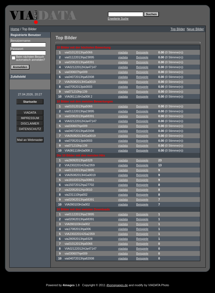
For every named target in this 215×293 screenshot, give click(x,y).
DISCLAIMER (30, 123)
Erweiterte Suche (118, 18)
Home (15, 29)
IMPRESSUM (30, 118)
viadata (123, 52)
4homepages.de (117, 285)
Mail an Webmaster (30, 139)
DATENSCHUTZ (30, 129)
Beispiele (142, 52)
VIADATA (30, 112)
